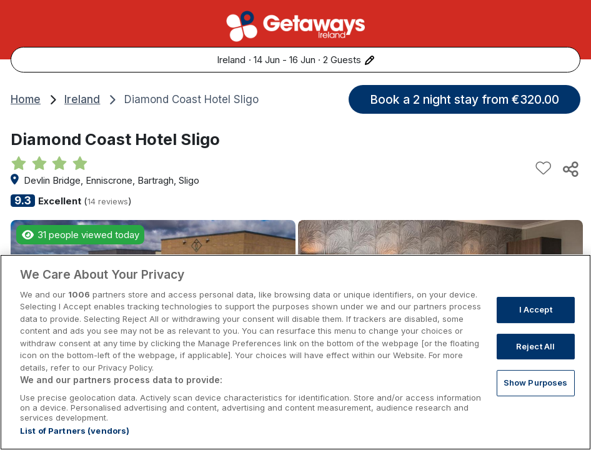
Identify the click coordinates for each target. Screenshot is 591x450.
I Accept (535, 329)
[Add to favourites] (543, 168)
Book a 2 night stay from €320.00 (464, 99)
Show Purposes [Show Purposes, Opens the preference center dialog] (536, 403)
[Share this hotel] (569, 168)
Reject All (535, 366)
